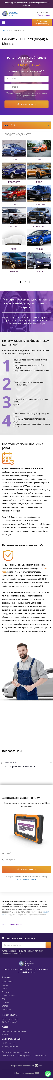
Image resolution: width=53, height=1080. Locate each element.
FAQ (3, 999)
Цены (4, 989)
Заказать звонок (44, 15)
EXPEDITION (39, 204)
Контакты (6, 1009)
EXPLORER (14, 227)
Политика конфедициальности (15, 1052)
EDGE (39, 182)
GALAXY (39, 271)
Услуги (5, 985)
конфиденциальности (26, 96)
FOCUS (39, 249)
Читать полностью (10, 925)
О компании (7, 982)
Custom (39, 159)
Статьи (5, 1006)
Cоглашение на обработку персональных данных (24, 1055)
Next (51, 763)
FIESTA (13, 249)
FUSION (14, 271)
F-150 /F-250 (39, 227)
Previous (2, 763)
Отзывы (5, 1002)
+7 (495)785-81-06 (44, 12)
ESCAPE (14, 204)
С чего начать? (8, 995)
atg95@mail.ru (8, 1043)
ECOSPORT (14, 182)
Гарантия (6, 992)
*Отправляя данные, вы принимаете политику (26, 94)
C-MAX (14, 159)
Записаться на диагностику (42, 22)
